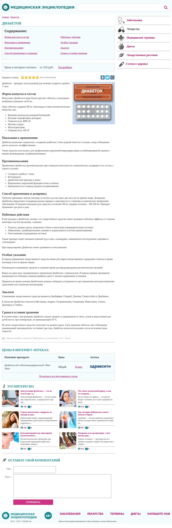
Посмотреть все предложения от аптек (58, 376)
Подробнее (65, 67)
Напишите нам (158, 517)
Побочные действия (70, 37)
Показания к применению (17, 42)
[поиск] (118, 7)
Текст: (8, 477)
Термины (117, 517)
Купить (78, 367)
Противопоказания (13, 48)
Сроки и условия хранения (73, 53)
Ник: (9, 468)
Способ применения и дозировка (20, 53)
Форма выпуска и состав (16, 37)
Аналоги (64, 48)
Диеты (136, 517)
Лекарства (95, 517)
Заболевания (70, 517)
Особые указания (69, 42)
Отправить (33, 506)
